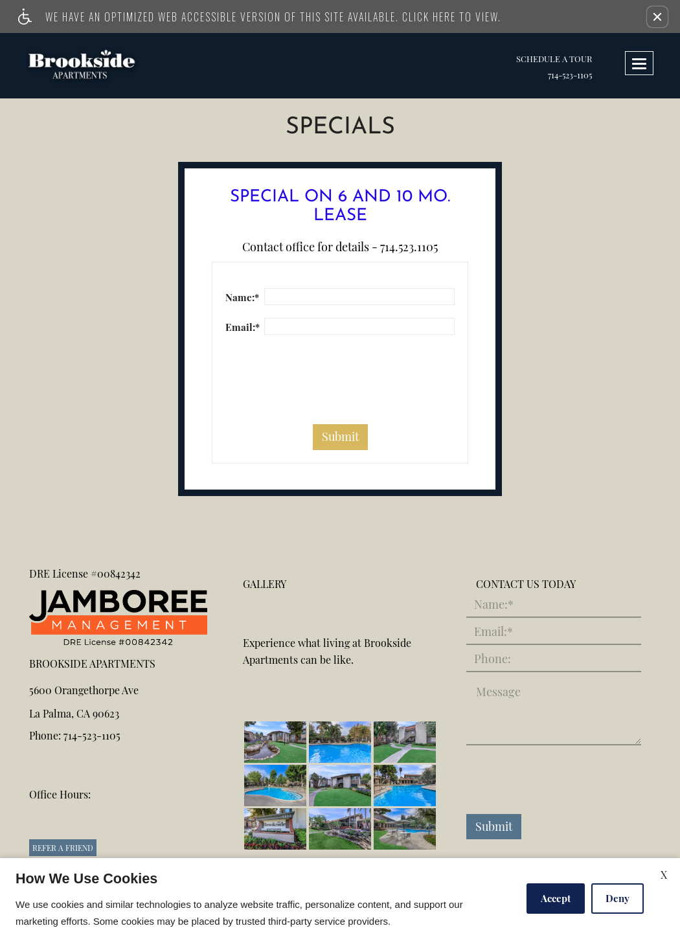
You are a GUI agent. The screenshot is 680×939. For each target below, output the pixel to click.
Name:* (242, 297)
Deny (617, 898)
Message (498, 692)
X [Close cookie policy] (664, 874)
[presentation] (323, 386)
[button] (657, 16)
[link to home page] (93, 65)
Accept (556, 898)
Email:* (242, 327)
